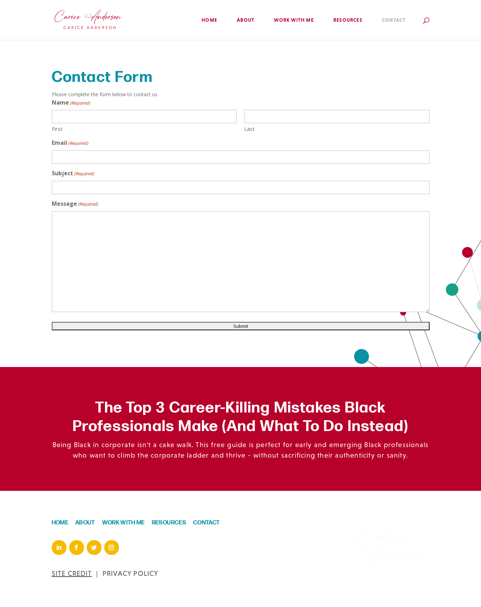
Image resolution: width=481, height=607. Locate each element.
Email (70, 143)
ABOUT (85, 522)
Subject (73, 173)
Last (249, 128)
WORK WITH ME (123, 522)
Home (209, 20)
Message (75, 204)
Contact (393, 20)
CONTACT (206, 522)
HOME (60, 522)
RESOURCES (169, 522)
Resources (347, 20)
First (57, 128)
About (245, 20)
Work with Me (293, 20)
